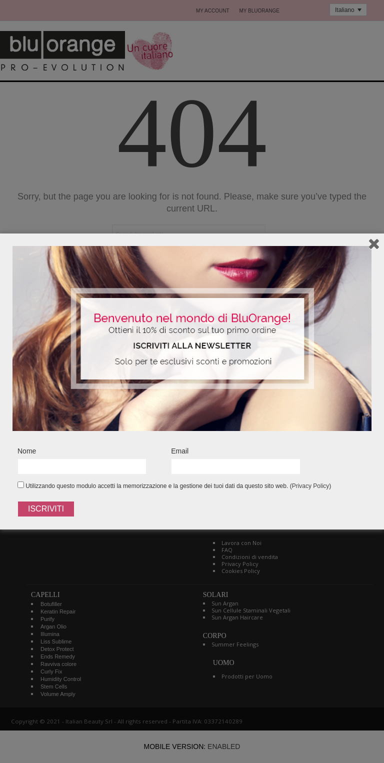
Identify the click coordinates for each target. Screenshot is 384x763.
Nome (27, 451)
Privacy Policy (311, 486)
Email (179, 451)
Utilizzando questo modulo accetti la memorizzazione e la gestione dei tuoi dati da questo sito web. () (174, 486)
